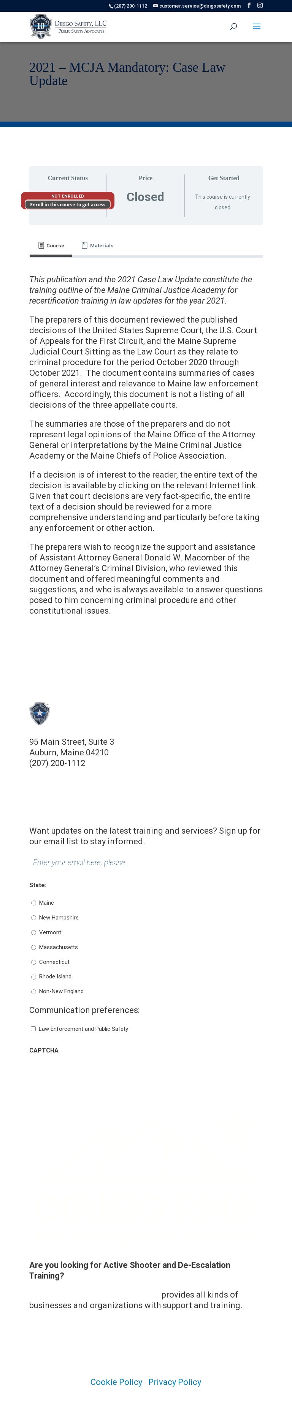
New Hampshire (59, 917)
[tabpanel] (146, 445)
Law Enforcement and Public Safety (83, 1029)
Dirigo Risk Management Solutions (94, 1294)
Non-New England (61, 991)
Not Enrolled (67, 196)
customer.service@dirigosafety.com (98, 774)
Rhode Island (55, 976)
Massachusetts (58, 947)
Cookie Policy (116, 1382)
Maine (46, 902)
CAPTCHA (44, 1050)
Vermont (50, 932)
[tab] (51, 246)
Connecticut (54, 962)
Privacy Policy (174, 1382)
